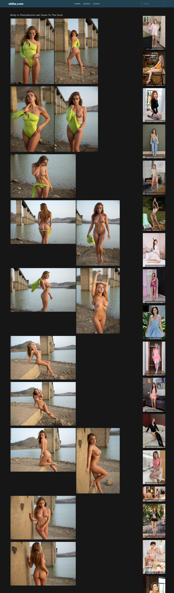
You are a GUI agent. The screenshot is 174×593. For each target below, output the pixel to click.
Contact (96, 4)
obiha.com (15, 3)
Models (77, 4)
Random (86, 4)
